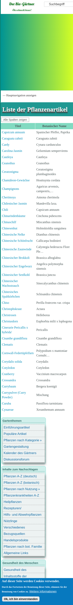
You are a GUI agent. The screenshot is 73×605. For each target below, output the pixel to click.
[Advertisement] (36, 52)
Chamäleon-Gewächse (16, 180)
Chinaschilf (9, 222)
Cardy (5, 144)
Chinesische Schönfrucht (17, 240)
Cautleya (7, 157)
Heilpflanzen (13, 502)
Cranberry (8, 374)
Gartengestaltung (16, 446)
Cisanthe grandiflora (14, 338)
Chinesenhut (9, 228)
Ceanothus (8, 163)
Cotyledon (8, 367)
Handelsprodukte (16, 540)
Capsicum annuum (13, 132)
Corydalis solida (12, 361)
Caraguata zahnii (12, 138)
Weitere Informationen (42, 591)
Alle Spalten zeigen (15, 119)
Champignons (10, 188)
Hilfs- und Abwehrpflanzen (22, 514)
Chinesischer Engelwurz (17, 266)
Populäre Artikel (15, 434)
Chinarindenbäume (13, 216)
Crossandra (9, 380)
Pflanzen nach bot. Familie (23, 546)
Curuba (6, 403)
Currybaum (9, 386)
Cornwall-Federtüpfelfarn (18, 353)
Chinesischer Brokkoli (16, 257)
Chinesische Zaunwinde (16, 249)
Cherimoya (9, 197)
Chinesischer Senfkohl (16, 274)
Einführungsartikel (17, 427)
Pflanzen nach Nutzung (20, 489)
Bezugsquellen (14, 534)
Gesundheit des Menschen (15, 570)
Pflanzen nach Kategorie (21, 440)
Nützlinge (10, 521)
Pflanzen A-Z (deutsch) (20, 476)
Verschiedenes (14, 527)
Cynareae (7, 409)
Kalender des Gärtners (20, 453)
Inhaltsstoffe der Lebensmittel (15, 576)
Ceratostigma (10, 171)
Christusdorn (10, 321)
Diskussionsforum (16, 459)
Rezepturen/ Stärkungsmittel (15, 508)
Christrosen (9, 315)
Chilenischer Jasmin (14, 203)
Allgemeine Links (16, 553)
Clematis (7, 344)
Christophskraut (12, 309)
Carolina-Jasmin (12, 150)
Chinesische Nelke (13, 234)
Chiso (5, 302)
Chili (5, 209)
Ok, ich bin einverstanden (21, 599)
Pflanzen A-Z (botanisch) (21, 483)
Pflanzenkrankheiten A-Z (21, 495)
